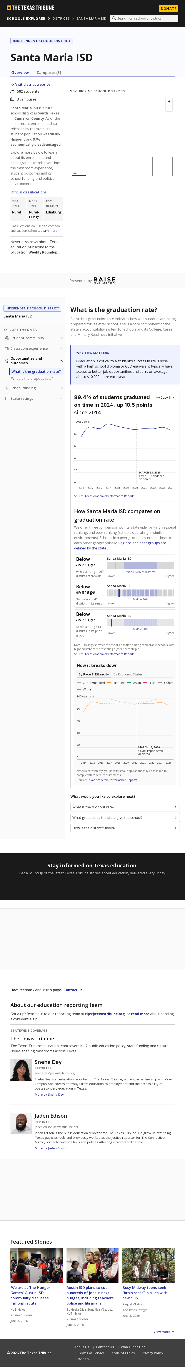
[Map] (122, 137)
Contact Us (105, 1347)
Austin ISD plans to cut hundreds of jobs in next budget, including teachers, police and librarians (91, 1295)
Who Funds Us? (133, 1347)
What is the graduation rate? (36, 371)
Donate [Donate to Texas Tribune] (168, 8)
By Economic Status (128, 674)
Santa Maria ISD (92, 18)
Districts (61, 18)
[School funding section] (34, 388)
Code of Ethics (123, 1353)
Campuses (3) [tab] (49, 72)
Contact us (72, 990)
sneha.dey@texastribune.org (55, 1073)
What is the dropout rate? (32, 378)
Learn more (49, 231)
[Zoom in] (169, 101)
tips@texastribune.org (105, 1014)
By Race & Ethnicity (93, 674)
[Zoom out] (169, 108)
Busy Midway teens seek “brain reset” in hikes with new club (144, 1293)
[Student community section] (34, 338)
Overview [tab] (20, 72)
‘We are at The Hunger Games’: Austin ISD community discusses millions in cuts (30, 1295)
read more (140, 1014)
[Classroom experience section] (34, 348)
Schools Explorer (26, 18)
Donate (84, 1359)
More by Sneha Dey (49, 1095)
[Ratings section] (34, 398)
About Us (81, 1347)
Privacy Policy (152, 1353)
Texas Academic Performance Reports (110, 496)
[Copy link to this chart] (165, 397)
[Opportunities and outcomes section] (34, 361)
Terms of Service (91, 1353)
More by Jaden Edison (51, 1148)
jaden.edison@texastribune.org (56, 1127)
